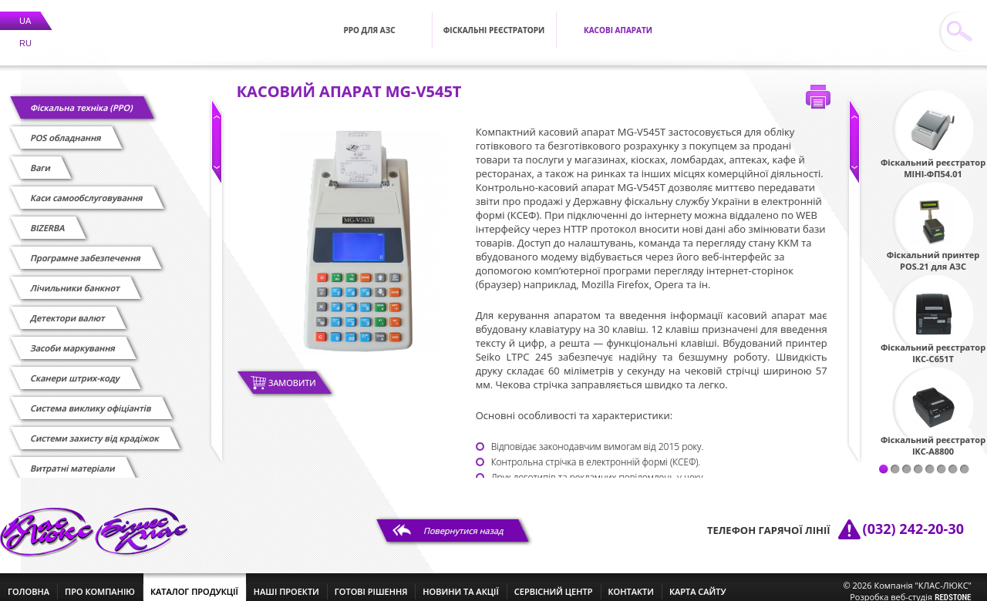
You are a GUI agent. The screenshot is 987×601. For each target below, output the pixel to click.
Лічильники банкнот (75, 278)
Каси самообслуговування (86, 188)
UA (25, 11)
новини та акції (460, 582)
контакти (631, 582)
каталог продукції (194, 582)
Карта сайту (697, 582)
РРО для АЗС (369, 20)
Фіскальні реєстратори (494, 20)
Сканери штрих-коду (75, 368)
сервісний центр (553, 582)
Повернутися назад (464, 521)
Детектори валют (67, 308)
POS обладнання (66, 128)
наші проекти (286, 582)
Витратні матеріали (72, 459)
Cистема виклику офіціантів (91, 399)
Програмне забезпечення (85, 248)
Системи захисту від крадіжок (94, 429)
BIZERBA (47, 218)
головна (28, 582)
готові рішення (371, 582)
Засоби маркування (72, 338)
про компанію (100, 582)
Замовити (292, 373)
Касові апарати (618, 20)
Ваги (40, 158)
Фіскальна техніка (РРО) (81, 98)
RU (25, 34)
